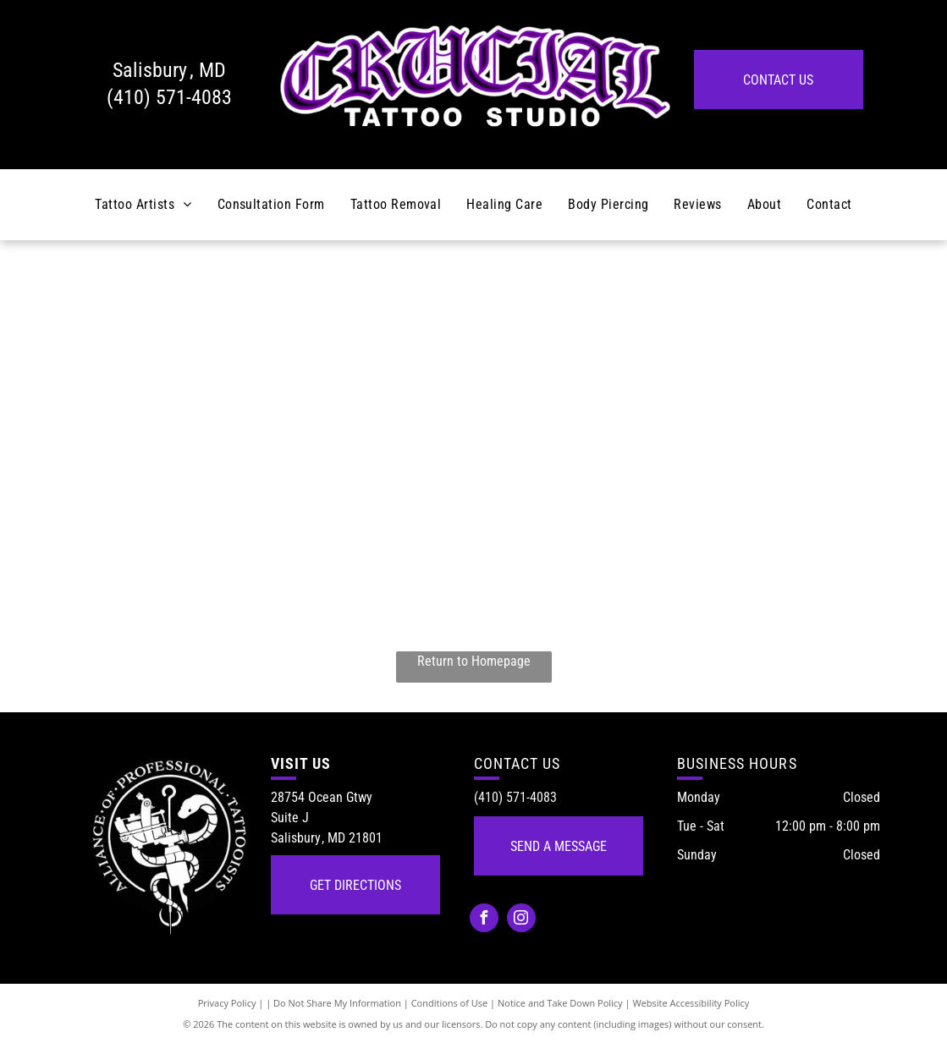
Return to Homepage (474, 661)
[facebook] (484, 919)
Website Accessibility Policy (690, 1002)
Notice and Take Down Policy (560, 1002)
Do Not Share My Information (337, 1002)
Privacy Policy (227, 1002)
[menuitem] (143, 205)
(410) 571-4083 (169, 97)
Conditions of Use (449, 1002)
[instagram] (521, 919)
